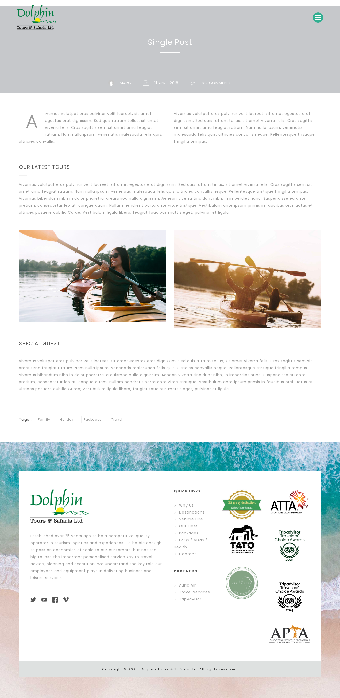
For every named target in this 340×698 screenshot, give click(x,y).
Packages (92, 419)
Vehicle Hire (191, 519)
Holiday (66, 419)
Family (43, 419)
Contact (187, 554)
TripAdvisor (190, 599)
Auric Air (187, 585)
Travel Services (194, 592)
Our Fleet (188, 526)
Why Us (186, 505)
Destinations (192, 512)
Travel (116, 419)
